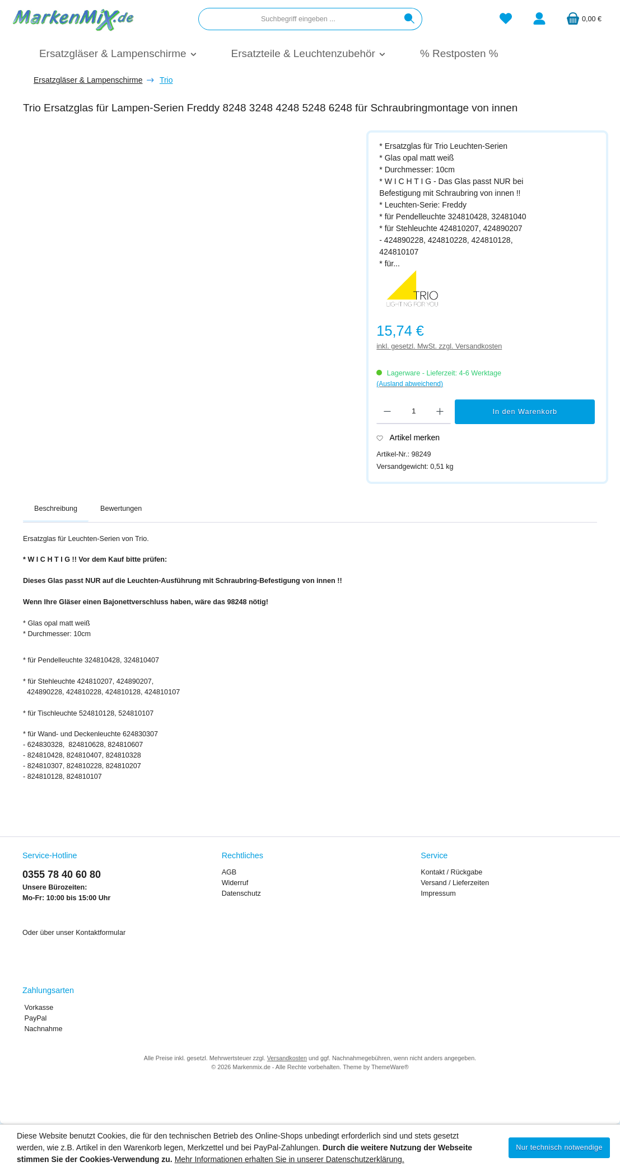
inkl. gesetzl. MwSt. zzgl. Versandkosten (439, 346)
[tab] (55, 509)
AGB (229, 872)
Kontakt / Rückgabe (451, 872)
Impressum (438, 893)
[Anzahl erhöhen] (440, 411)
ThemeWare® (390, 1067)
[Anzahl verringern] (387, 411)
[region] (189, 263)
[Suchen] (409, 19)
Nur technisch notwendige (559, 1147)
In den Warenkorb (524, 412)
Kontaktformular (100, 933)
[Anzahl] (414, 411)
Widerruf (235, 883)
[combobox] (298, 19)
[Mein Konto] (539, 19)
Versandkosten (287, 1058)
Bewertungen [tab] (121, 508)
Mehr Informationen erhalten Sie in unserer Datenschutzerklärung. (289, 1159)
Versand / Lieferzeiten (455, 883)
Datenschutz (241, 893)
